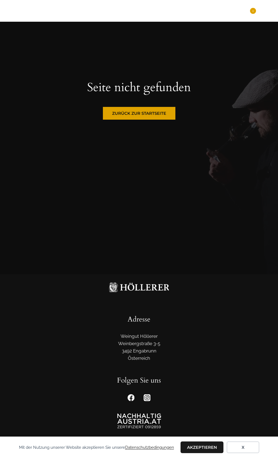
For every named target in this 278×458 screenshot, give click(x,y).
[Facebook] (131, 398)
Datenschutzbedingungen (149, 447)
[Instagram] (147, 398)
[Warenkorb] (250, 11)
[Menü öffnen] (265, 10)
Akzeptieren (202, 447)
